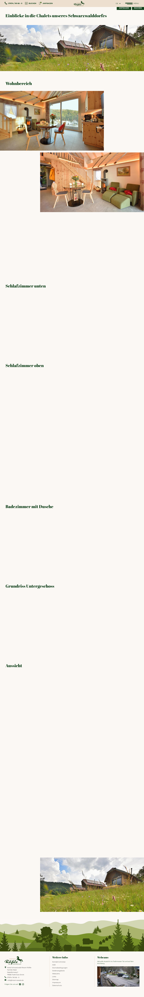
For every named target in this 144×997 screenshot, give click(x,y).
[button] (99, 977)
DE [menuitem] (117, 4)
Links (54, 977)
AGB (53, 966)
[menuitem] (118, 3)
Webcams (56, 974)
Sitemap (55, 980)
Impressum (56, 983)
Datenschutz (57, 986)
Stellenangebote (58, 971)
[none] (118, 3)
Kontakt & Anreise (58, 963)
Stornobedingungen (60, 968)
